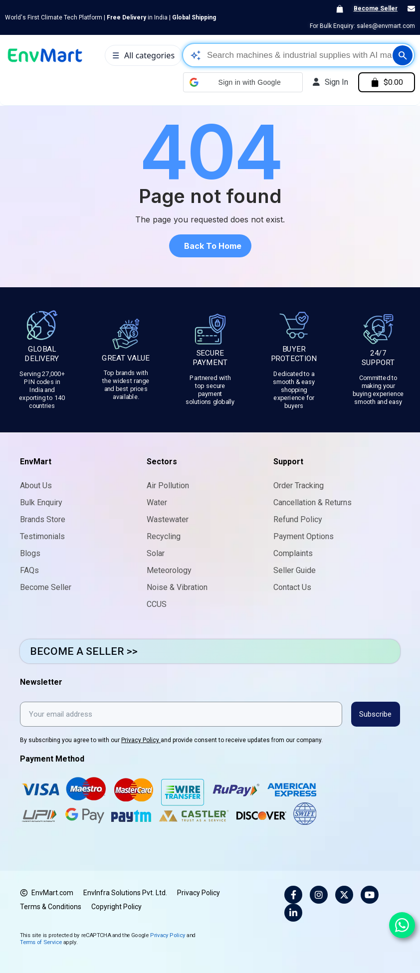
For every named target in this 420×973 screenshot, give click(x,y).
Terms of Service (41, 941)
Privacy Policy (141, 739)
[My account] (328, 82)
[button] (240, 82)
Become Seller (376, 8)
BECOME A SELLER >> (84, 651)
